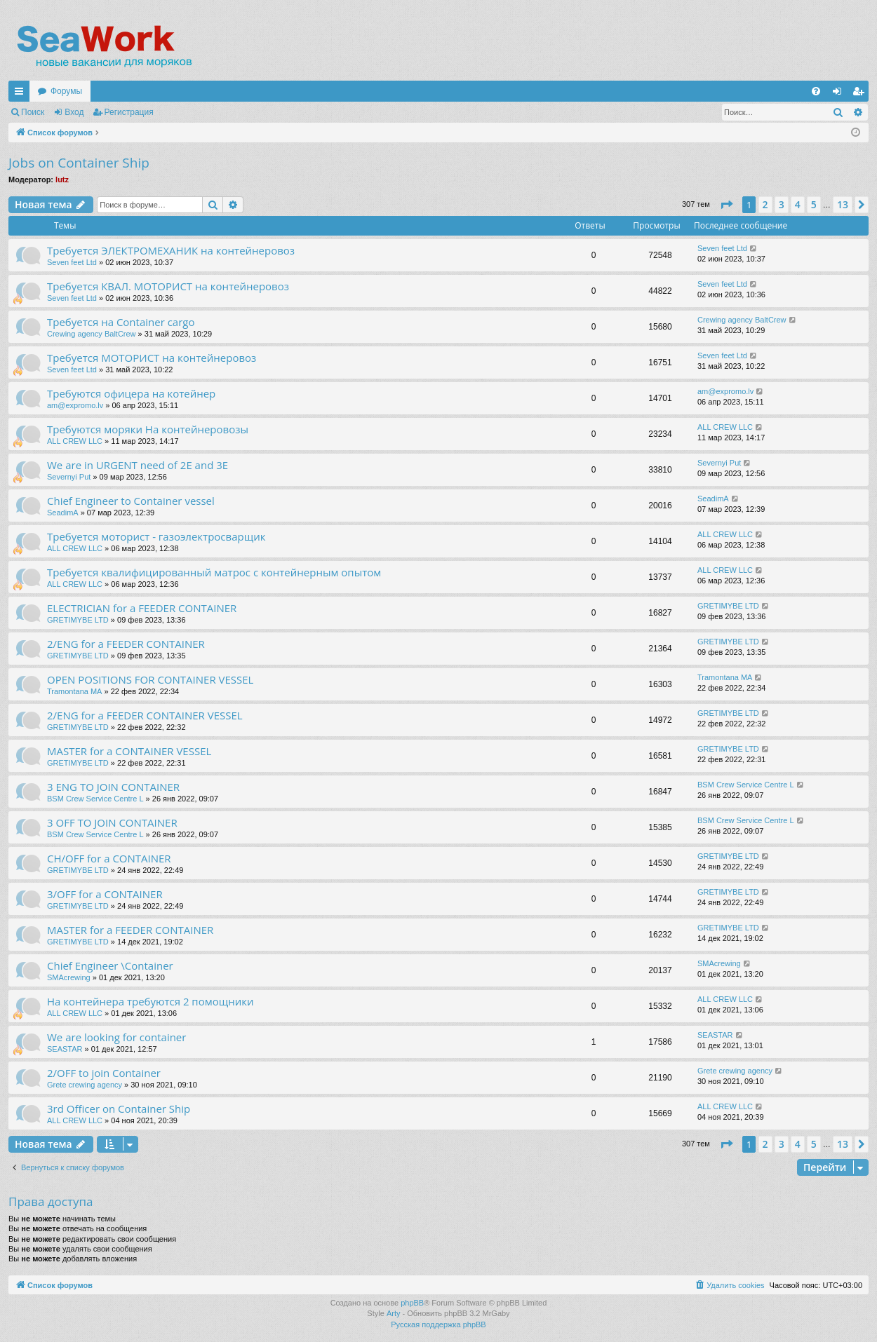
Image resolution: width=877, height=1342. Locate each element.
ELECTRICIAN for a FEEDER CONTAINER (141, 608)
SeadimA (63, 512)
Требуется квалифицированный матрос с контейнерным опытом (214, 572)
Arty (394, 1313)
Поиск (32, 112)
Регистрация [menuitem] (861, 94)
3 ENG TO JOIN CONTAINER (113, 787)
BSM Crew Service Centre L (95, 798)
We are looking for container (116, 1037)
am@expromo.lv (75, 405)
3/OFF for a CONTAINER (105, 894)
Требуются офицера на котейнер (131, 393)
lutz (62, 179)
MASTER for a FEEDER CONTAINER (130, 930)
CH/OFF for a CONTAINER (109, 858)
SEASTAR (65, 1049)
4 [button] (798, 204)
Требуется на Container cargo (121, 322)
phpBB (412, 1303)
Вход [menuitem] (840, 94)
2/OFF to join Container (104, 1073)
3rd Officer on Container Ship (118, 1109)
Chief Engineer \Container (110, 965)
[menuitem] (815, 91)
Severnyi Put (70, 477)
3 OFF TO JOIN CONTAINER (112, 822)
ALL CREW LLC (74, 441)
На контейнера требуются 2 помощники (150, 1001)
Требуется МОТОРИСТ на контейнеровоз (151, 358)
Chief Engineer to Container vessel (131, 501)
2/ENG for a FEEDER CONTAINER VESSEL (145, 715)
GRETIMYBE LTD (78, 620)
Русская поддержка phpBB (438, 1324)
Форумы (66, 91)
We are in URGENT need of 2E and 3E (137, 465)
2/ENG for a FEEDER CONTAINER (126, 644)
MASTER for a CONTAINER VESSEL (129, 751)
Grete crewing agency (84, 1084)
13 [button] (842, 204)
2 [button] (765, 204)
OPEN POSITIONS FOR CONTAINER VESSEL (150, 679)
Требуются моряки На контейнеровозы (147, 429)
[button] (726, 204)
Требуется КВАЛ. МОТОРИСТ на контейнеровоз (168, 286)
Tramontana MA (74, 691)
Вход (74, 112)
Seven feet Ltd (72, 262)
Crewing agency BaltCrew (91, 334)
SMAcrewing (69, 977)
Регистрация (129, 112)
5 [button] (814, 204)
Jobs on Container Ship (78, 163)
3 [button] (781, 204)
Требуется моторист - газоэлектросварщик (156, 536)
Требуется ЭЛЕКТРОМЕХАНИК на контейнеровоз (171, 250)
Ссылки (21, 94)
